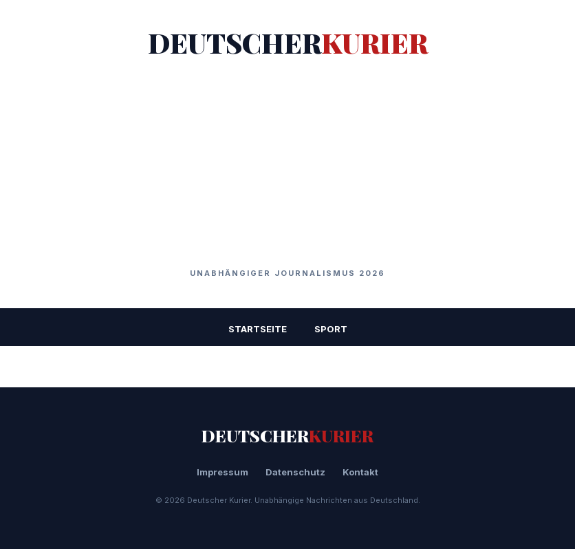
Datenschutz (295, 471)
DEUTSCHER (288, 42)
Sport (330, 328)
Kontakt (360, 471)
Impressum (222, 471)
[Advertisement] (287, 164)
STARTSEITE (257, 328)
